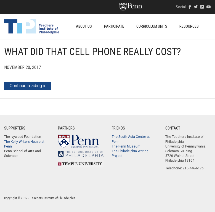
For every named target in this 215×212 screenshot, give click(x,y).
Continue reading (26, 85)
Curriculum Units (151, 26)
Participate (114, 26)
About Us (84, 26)
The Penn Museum (126, 146)
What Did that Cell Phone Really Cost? (92, 52)
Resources (189, 26)
